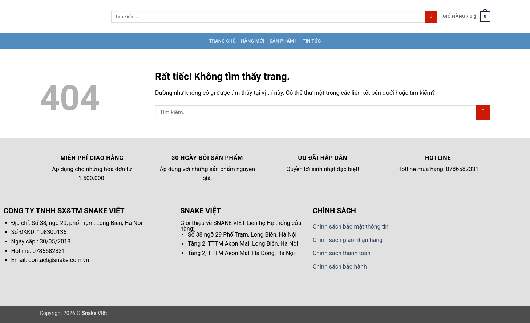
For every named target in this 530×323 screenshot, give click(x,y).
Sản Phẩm (284, 40)
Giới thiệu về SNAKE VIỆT (212, 222)
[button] (466, 17)
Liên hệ (256, 222)
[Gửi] (431, 17)
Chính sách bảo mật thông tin (351, 226)
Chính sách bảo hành (340, 266)
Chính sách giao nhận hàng (348, 240)
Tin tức (312, 41)
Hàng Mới (252, 41)
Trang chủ (222, 41)
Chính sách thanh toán (342, 253)
